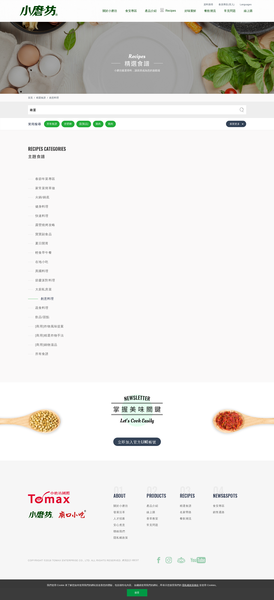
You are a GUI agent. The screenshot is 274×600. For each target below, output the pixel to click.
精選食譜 (41, 108)
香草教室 (152, 529)
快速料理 (42, 227)
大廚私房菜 (43, 300)
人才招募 (119, 529)
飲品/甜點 (42, 328)
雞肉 (98, 134)
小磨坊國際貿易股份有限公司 (38, 11)
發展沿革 (119, 523)
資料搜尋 (208, 4)
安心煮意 (119, 535)
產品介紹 (152, 516)
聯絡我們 (119, 542)
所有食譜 (52, 134)
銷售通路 (219, 523)
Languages (245, 4)
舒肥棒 (68, 134)
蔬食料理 (42, 318)
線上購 (151, 523)
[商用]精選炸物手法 (49, 346)
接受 (137, 592)
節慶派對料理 (45, 291)
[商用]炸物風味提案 (49, 337)
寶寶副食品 (43, 245)
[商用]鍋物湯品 (46, 355)
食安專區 (219, 516)
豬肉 (110, 134)
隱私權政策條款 (190, 585)
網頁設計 (126, 571)
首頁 (30, 108)
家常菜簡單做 (45, 199)
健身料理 (42, 217)
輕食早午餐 (43, 263)
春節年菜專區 (45, 190)
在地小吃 (42, 273)
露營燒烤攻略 (45, 236)
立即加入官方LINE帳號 (137, 452)
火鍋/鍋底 (42, 208)
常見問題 (152, 535)
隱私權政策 (120, 548)
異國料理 (42, 282)
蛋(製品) (83, 134)
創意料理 (54, 108)
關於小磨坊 (120, 516)
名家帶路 (186, 523)
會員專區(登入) (226, 4)
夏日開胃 (42, 254)
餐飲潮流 (186, 529)
